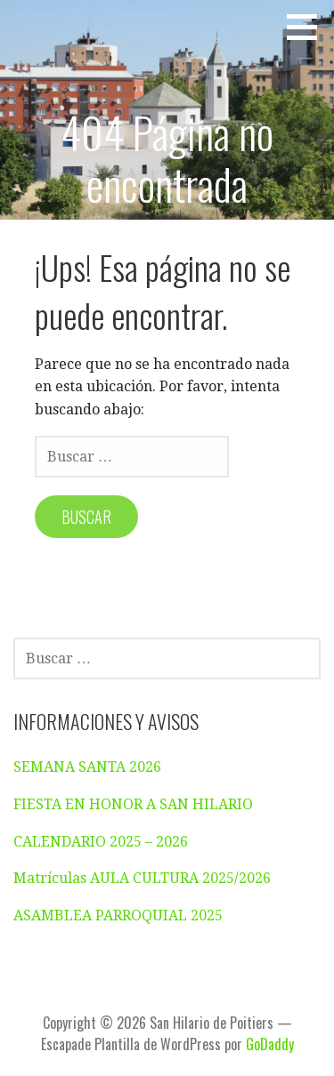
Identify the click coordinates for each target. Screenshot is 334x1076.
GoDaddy (270, 1044)
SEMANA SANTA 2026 (87, 767)
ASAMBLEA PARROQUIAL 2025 (118, 915)
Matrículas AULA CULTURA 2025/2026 (142, 878)
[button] (308, 27)
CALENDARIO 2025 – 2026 (100, 841)
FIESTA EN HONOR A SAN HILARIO (133, 804)
